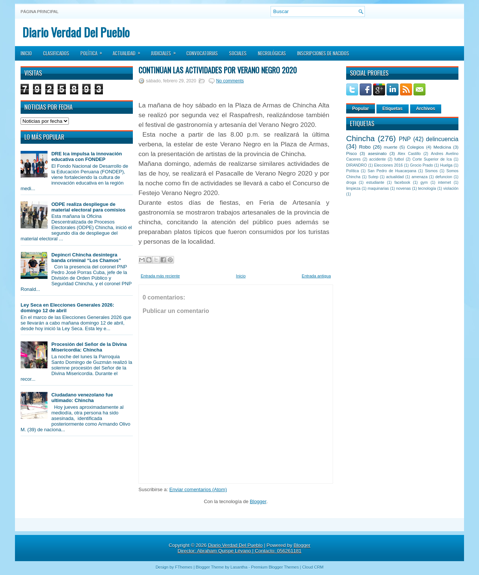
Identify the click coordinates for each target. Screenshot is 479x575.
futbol (399, 159)
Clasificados (56, 53)
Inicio (26, 53)
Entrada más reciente (160, 276)
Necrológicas (272, 53)
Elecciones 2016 (388, 165)
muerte (390, 146)
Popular (360, 108)
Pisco (351, 153)
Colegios (415, 146)
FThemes (183, 567)
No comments (230, 80)
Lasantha (239, 567)
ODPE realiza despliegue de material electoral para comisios (88, 207)
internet (444, 182)
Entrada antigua (316, 276)
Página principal (39, 11)
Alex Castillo (409, 154)
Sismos (431, 171)
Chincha (360, 138)
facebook (402, 182)
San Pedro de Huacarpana (391, 171)
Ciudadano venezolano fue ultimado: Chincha (82, 397)
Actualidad (129, 51)
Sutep (373, 177)
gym (424, 182)
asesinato (377, 153)
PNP (405, 139)
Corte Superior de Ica (432, 159)
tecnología (427, 188)
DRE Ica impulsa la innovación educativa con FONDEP (86, 156)
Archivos (425, 108)
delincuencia (442, 139)
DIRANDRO (356, 165)
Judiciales (166, 51)
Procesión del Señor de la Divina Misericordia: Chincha (89, 347)
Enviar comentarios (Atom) (198, 489)
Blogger (258, 501)
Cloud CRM (312, 567)
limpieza (353, 188)
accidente (377, 159)
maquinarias (378, 188)
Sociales (238, 53)
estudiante (375, 182)
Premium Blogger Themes (275, 567)
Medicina (442, 146)
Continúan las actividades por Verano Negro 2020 (217, 70)
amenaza (420, 177)
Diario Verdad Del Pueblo (75, 32)
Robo (364, 147)
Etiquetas (392, 108)
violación (450, 188)
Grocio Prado (421, 165)
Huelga (446, 165)
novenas (403, 188)
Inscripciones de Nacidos (323, 53)
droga (351, 182)
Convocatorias (202, 53)
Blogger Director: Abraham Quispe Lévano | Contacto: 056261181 (244, 548)
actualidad (395, 177)
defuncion (443, 177)
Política (93, 51)
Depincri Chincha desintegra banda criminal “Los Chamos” (86, 257)
